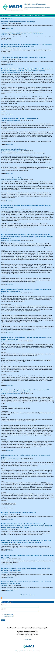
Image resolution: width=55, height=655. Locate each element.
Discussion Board (40, 15)
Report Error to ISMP (27, 15)
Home (3, 15)
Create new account (8, 614)
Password (3, 608)
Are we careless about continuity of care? (14, 178)
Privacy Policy (27, 639)
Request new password (9, 616)
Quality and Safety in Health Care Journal (10, 72)
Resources (17, 15)
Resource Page (9, 28)
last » (34, 594)
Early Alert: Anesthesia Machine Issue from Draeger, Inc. (18, 512)
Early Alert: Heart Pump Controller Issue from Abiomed (18, 21)
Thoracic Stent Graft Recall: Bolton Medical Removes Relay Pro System (23, 57)
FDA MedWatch (4, 23)
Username (3, 604)
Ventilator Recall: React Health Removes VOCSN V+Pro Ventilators (22, 33)
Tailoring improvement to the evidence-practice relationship (19, 118)
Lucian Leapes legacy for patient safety (13, 149)
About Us (9, 15)
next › (30, 594)
